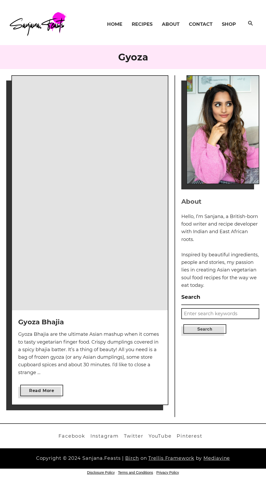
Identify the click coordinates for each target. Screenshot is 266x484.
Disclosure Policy (101, 472)
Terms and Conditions (135, 472)
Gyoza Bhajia (41, 322)
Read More (43, 391)
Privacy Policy (167, 472)
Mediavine (216, 458)
